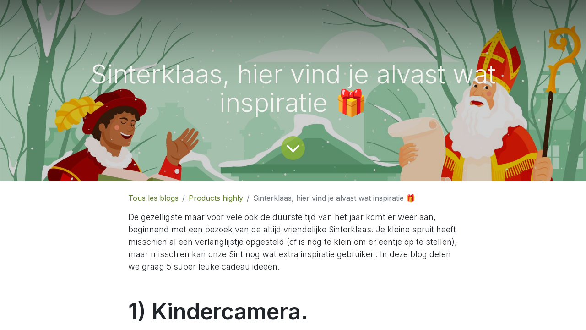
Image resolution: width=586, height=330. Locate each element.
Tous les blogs (153, 198)
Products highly (216, 198)
